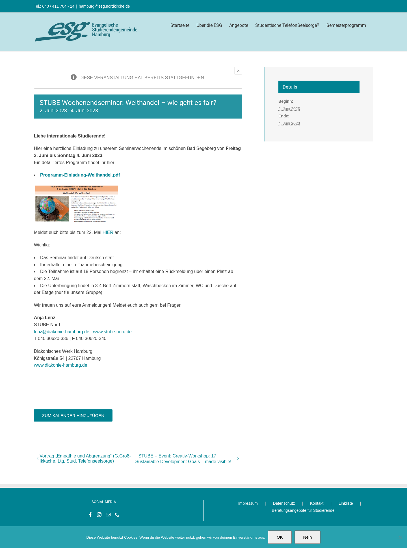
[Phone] (117, 514)
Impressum (248, 503)
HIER (107, 232)
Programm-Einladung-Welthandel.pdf (80, 175)
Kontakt (316, 503)
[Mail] (108, 514)
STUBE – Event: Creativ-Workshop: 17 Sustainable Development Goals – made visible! (183, 459)
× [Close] (238, 70)
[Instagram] (99, 514)
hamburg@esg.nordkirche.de (104, 6)
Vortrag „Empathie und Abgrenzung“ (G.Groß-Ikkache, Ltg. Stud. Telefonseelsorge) (85, 458)
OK (280, 537)
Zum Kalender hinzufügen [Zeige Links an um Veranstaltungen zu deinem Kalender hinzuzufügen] (73, 415)
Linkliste (346, 503)
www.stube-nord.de (112, 331)
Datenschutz (284, 503)
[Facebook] (90, 514)
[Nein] (400, 537)
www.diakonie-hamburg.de (60, 365)
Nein (307, 537)
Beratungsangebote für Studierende (303, 510)
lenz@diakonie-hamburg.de (61, 331)
